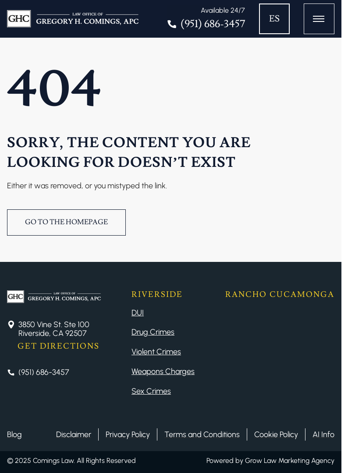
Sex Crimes (151, 391)
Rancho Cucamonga (279, 294)
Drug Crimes (152, 332)
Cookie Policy (276, 434)
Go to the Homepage (66, 222)
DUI (137, 313)
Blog (14, 434)
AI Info (323, 434)
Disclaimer (73, 434)
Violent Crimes (156, 352)
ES (274, 19)
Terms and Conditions (202, 434)
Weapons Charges (163, 371)
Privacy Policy (128, 434)
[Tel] (206, 18)
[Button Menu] (319, 19)
